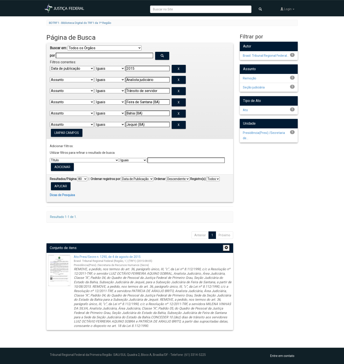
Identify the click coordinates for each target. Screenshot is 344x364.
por (52, 55)
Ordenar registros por (105, 179)
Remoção (249, 78)
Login (287, 9)
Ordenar (159, 179)
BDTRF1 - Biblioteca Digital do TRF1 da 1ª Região (80, 22)
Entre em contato (282, 356)
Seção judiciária (254, 87)
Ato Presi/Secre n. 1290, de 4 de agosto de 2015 (107, 257)
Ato (245, 110)
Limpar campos (66, 133)
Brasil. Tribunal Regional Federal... (266, 55)
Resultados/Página (63, 179)
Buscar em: (58, 48)
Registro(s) (198, 179)
